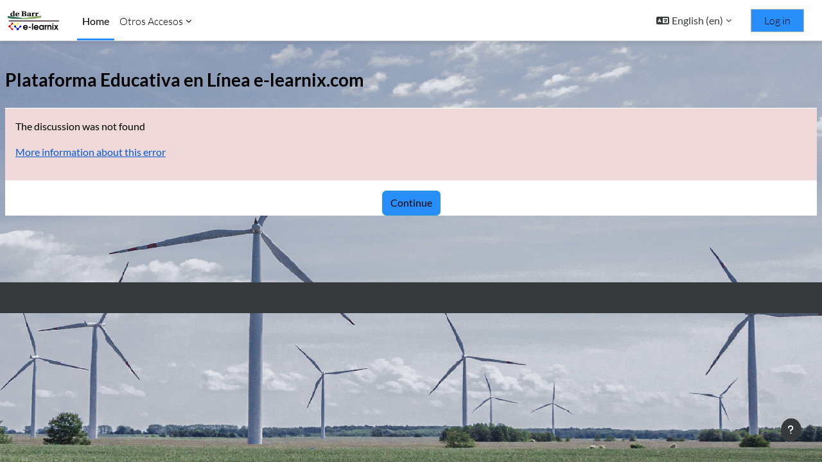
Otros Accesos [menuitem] (151, 21)
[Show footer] (791, 429)
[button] (694, 20)
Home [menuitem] (95, 21)
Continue (411, 202)
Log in (777, 20)
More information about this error (121, 152)
